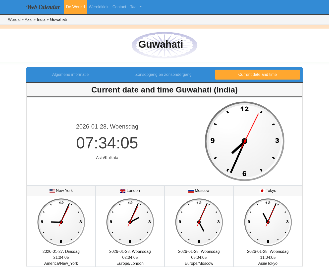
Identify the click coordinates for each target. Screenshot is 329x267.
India (41, 19)
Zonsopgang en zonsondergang (163, 74)
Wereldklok (99, 7)
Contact (119, 7)
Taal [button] (134, 7)
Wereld (14, 19)
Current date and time (257, 74)
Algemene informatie (70, 74)
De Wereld (75, 7)
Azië (28, 19)
